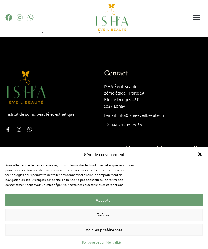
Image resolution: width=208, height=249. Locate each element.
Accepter (104, 200)
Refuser (104, 214)
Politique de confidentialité (101, 242)
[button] (200, 154)
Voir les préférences (104, 229)
